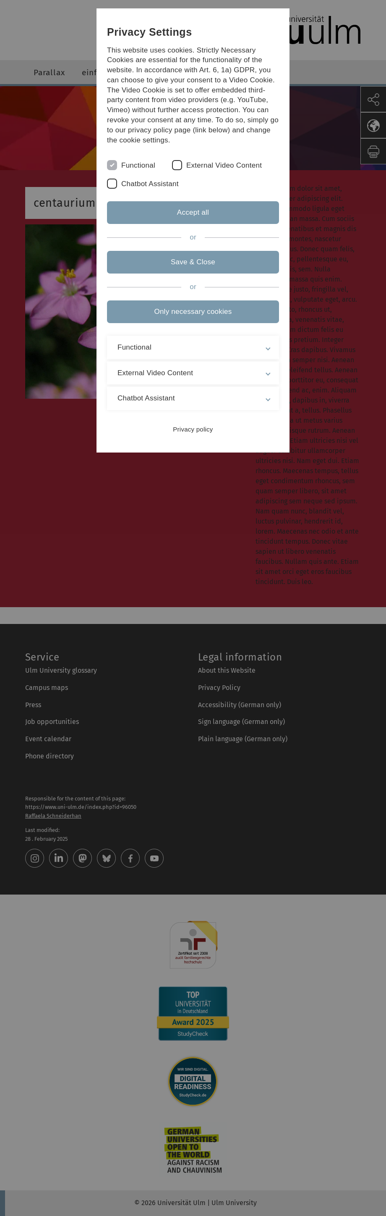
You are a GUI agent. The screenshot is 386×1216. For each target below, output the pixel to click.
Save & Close (193, 262)
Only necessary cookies (193, 312)
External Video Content (224, 165)
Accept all (193, 212)
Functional (138, 165)
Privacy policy (193, 429)
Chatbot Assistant (150, 184)
